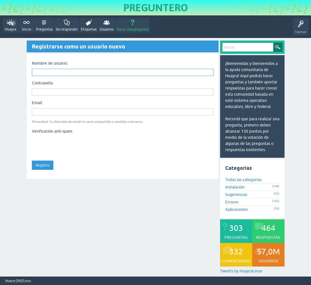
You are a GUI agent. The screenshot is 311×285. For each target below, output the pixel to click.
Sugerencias (236, 194)
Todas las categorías (243, 179)
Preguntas (44, 29)
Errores (232, 202)
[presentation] (71, 145)
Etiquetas (89, 29)
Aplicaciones (236, 209)
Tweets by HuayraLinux (241, 271)
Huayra (10, 29)
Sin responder (67, 29)
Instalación (234, 187)
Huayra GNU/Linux (18, 280)
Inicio (26, 29)
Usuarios (107, 29)
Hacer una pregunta (132, 29)
